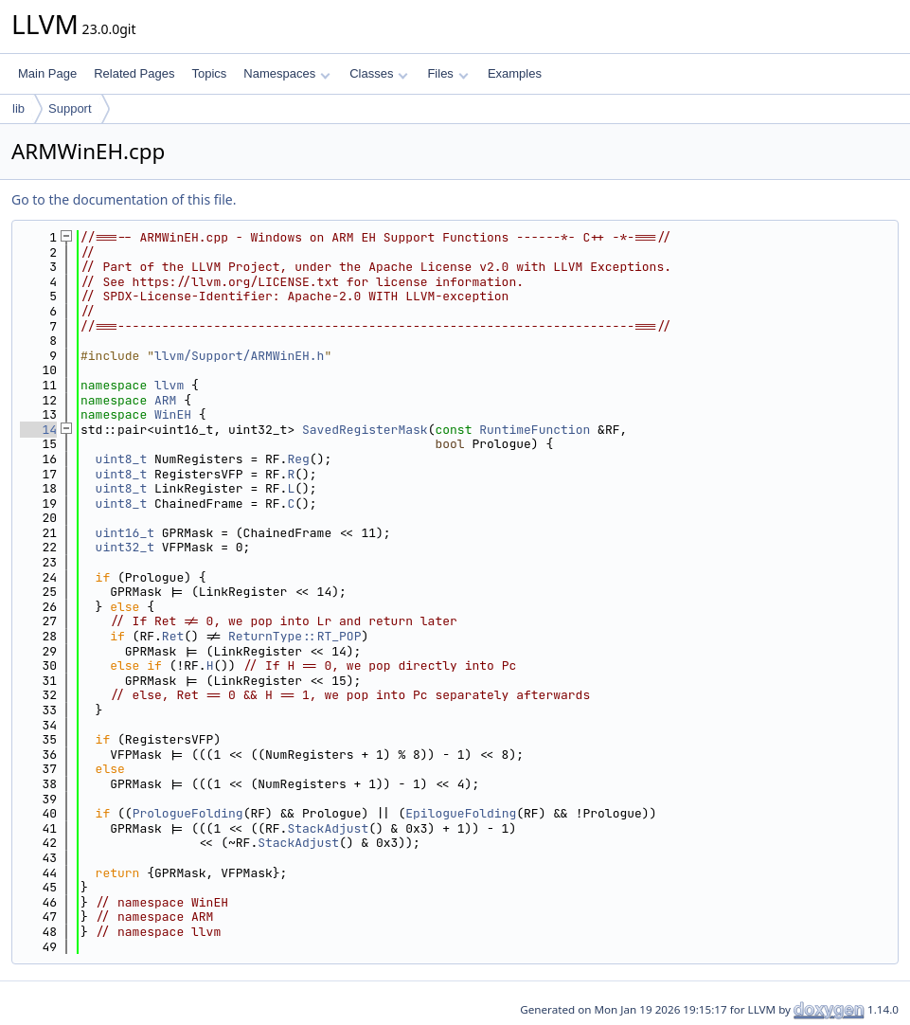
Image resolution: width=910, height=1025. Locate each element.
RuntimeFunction (534, 430)
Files (447, 73)
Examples (515, 73)
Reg (298, 459)
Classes (378, 73)
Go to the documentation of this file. (123, 199)
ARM (165, 400)
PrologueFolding (188, 813)
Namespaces (286, 73)
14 (38, 430)
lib (18, 108)
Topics (208, 73)
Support (70, 108)
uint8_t (122, 459)
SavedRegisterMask (365, 430)
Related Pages (134, 73)
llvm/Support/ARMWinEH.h (239, 356)
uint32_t (125, 547)
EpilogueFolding (460, 813)
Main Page (47, 73)
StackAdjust (327, 828)
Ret (173, 636)
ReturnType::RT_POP (294, 636)
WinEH (172, 414)
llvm (169, 385)
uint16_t (125, 533)
